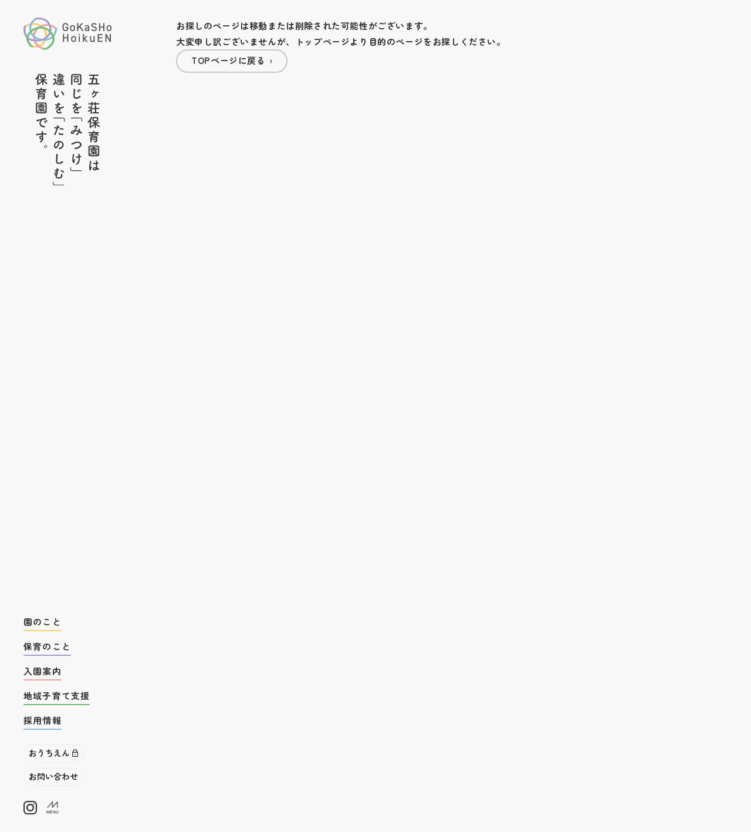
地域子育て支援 (56, 695)
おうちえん (49, 753)
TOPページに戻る (228, 60)
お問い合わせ (53, 776)
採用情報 (42, 720)
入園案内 (42, 671)
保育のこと (47, 646)
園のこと (42, 621)
